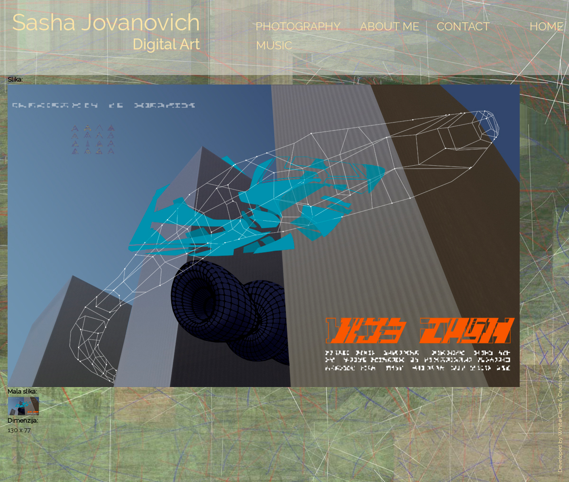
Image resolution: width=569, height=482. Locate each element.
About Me (390, 26)
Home (547, 26)
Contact (463, 26)
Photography (298, 26)
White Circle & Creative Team (560, 397)
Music (274, 45)
